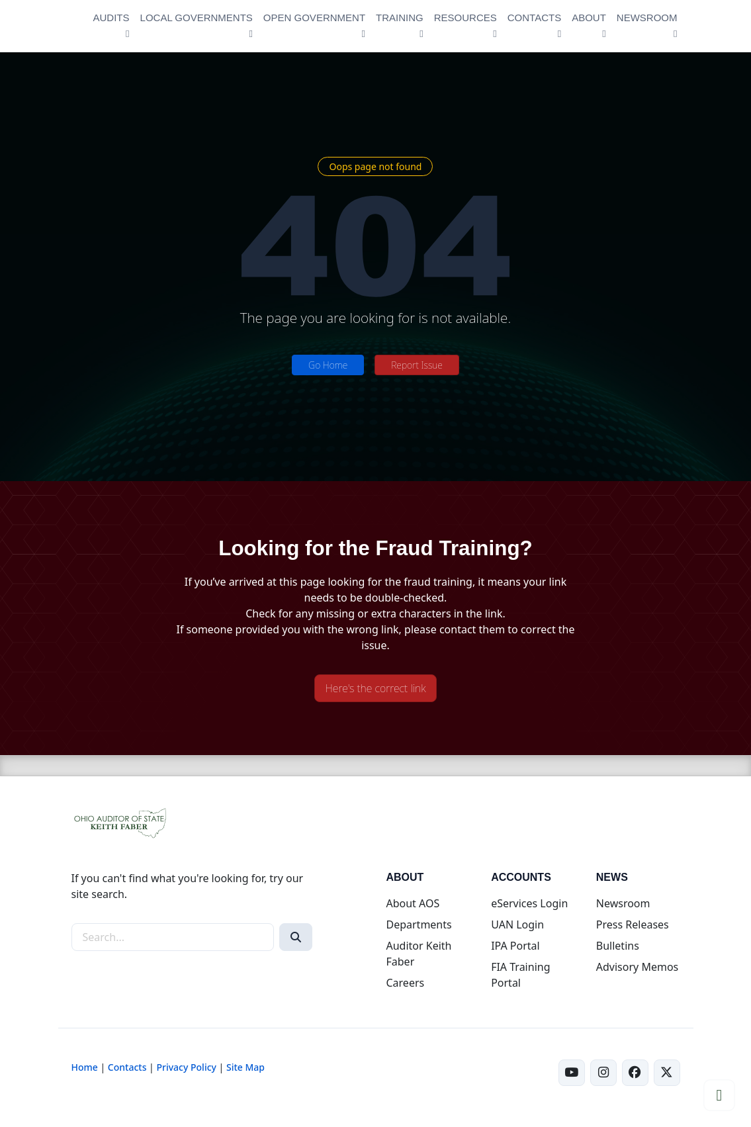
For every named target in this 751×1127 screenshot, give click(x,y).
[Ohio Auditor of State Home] (73, 26)
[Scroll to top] (719, 1095)
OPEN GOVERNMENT (314, 17)
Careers (405, 982)
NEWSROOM (647, 17)
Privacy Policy (186, 1067)
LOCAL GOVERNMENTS (196, 17)
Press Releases (632, 924)
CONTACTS (534, 17)
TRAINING (399, 17)
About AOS (412, 903)
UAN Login (517, 924)
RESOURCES (465, 17)
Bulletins (617, 945)
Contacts (127, 1067)
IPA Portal (515, 945)
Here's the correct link (376, 688)
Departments (418, 924)
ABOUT (589, 17)
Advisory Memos (637, 967)
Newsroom (623, 903)
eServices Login (529, 903)
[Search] (295, 937)
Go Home (327, 365)
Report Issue (417, 365)
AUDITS (111, 17)
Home (84, 1067)
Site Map (245, 1067)
